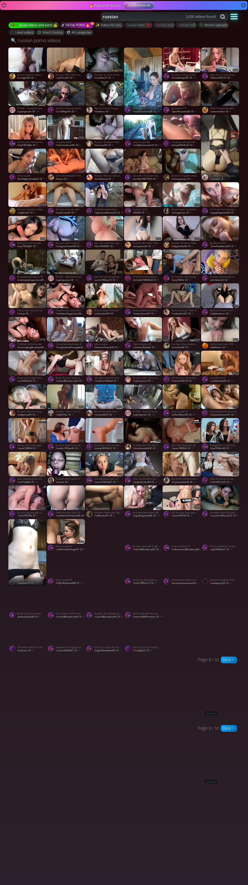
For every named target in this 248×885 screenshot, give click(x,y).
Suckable (218, 179)
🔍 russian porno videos (36, 40)
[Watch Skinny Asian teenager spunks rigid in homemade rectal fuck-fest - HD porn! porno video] (27, 435)
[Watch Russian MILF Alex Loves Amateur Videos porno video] (66, 64)
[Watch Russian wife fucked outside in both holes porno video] (66, 233)
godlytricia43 (27, 414)
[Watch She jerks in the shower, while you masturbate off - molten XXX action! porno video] (104, 435)
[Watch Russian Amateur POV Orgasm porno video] (220, 570)
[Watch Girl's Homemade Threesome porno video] (66, 165)
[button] (234, 16)
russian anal (164, 25)
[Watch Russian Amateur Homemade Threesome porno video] (104, 132)
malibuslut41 (104, 515)
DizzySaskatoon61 (223, 414)
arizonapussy (181, 179)
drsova (24, 313)
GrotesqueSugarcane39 (32, 280)
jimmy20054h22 (183, 145)
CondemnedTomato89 (71, 515)
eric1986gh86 (66, 111)
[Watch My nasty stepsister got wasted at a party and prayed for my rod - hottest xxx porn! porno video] (182, 435)
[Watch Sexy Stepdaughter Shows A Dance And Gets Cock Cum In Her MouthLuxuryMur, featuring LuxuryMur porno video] (27, 469)
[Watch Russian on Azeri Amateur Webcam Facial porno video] (104, 64)
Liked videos (21, 32)
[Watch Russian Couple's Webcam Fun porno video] (182, 165)
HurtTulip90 (27, 482)
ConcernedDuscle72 (224, 515)
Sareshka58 (181, 347)
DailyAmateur (220, 313)
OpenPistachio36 (183, 111)
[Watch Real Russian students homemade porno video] (182, 199)
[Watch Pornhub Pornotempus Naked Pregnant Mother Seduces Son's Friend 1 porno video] (220, 199)
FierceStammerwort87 (186, 583)
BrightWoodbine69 (107, 650)
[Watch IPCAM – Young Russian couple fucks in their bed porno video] (27, 98)
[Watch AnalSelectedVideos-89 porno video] (143, 502)
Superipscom (28, 111)
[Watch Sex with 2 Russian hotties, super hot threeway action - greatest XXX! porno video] (143, 165)
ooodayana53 (220, 583)
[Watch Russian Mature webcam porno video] (104, 165)
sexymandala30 (183, 482)
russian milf (186, 25)
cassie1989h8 (28, 448)
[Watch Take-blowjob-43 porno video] (143, 334)
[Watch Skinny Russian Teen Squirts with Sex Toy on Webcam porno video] (182, 300)
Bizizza (62, 179)
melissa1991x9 (221, 77)
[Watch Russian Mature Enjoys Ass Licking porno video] (27, 401)
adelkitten (219, 347)
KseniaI (62, 482)
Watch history (50, 32)
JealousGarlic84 (28, 616)
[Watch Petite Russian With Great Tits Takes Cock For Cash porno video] (66, 502)
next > (228, 659)
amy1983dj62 (27, 145)
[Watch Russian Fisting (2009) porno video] (182, 64)
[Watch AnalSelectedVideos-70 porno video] (27, 266)
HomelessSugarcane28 (71, 313)
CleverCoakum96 (68, 145)
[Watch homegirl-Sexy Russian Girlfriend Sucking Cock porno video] (220, 502)
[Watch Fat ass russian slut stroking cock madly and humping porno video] (104, 637)
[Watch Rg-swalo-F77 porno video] (182, 98)
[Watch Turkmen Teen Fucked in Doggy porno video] (220, 148)
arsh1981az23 (221, 482)
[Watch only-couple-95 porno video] (66, 570)
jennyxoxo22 (143, 246)
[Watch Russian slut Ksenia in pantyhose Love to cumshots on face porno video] (66, 469)
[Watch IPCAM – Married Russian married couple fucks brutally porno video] (66, 266)
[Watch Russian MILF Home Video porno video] (143, 367)
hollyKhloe (65, 414)
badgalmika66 (182, 246)
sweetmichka (220, 111)
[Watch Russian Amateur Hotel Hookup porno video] (27, 199)
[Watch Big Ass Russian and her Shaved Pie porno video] (220, 300)
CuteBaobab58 (221, 381)
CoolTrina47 (65, 77)
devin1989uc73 (144, 583)
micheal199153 (182, 381)
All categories (79, 32)
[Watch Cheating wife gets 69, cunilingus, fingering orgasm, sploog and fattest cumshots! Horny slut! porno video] (182, 132)
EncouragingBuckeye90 (32, 347)
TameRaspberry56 (223, 246)
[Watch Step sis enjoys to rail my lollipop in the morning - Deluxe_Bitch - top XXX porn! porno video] (220, 469)
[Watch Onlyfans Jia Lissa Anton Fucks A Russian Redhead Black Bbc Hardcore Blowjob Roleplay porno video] (66, 300)
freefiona (102, 111)
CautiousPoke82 (145, 347)
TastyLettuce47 (144, 313)
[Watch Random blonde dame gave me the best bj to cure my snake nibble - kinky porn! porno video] (66, 98)
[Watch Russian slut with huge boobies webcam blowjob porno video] (143, 536)
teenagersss (182, 212)
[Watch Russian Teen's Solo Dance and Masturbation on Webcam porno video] (66, 401)
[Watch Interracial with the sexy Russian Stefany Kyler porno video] (143, 603)
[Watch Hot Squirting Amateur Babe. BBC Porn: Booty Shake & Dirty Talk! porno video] (182, 334)
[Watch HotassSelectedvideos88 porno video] (143, 300)
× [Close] (244, 5)
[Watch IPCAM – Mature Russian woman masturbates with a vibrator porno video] (143, 401)
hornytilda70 (105, 414)
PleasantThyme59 (107, 347)
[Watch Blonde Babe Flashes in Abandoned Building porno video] (104, 300)
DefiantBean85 (183, 414)
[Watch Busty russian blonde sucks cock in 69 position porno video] (27, 603)
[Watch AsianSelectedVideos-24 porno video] (220, 401)
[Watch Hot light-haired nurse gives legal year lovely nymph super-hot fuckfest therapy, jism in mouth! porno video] (104, 367)
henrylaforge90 (184, 77)
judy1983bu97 (221, 549)
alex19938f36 (104, 246)
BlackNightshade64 (31, 179)
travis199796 (27, 515)
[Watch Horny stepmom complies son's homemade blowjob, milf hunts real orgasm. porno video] (220, 536)
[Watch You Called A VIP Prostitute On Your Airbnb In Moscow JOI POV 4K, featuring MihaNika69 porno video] (66, 603)
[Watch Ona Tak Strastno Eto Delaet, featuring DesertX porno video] (143, 469)
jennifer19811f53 (145, 179)
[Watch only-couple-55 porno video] (182, 401)
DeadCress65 (66, 212)
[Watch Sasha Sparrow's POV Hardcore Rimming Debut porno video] (220, 334)
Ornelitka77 (104, 77)
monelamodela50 (145, 448)
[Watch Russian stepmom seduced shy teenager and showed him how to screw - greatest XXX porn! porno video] (66, 435)
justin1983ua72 (106, 280)
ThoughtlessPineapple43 (71, 347)
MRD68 (141, 212)
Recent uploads (213, 25)
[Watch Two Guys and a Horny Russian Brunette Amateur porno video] (143, 637)
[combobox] (159, 16)
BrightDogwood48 (69, 583)
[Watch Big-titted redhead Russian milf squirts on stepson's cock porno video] (182, 469)
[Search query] (156, 16)
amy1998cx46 (221, 448)
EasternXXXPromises (148, 616)
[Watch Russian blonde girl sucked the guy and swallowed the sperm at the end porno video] (220, 266)
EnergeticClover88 (69, 246)
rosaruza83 (104, 145)
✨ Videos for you (108, 25)
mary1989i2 (180, 280)
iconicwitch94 (104, 313)
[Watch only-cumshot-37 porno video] (182, 536)
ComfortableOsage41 (70, 549)
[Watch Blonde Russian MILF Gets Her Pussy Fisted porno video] (104, 401)
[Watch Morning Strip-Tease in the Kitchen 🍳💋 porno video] (27, 552)
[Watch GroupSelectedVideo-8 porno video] (66, 334)
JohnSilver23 (220, 280)
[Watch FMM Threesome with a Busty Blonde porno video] (220, 98)
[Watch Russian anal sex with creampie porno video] (66, 199)
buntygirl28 (26, 77)
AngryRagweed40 (146, 515)
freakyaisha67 (182, 313)
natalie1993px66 (68, 448)
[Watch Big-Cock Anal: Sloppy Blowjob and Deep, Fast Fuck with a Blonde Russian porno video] (104, 98)
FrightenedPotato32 (109, 212)
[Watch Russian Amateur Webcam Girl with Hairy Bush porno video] (182, 233)
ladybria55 (26, 212)
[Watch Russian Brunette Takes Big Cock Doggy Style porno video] (143, 233)
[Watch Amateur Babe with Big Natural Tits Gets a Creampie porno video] (104, 502)
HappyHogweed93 (222, 212)
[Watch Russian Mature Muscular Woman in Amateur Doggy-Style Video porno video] (27, 64)
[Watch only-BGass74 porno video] (220, 367)
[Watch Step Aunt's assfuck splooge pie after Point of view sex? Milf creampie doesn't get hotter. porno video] (220, 64)
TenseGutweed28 (146, 111)
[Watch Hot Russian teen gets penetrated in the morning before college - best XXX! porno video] (182, 502)
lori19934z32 (27, 381)
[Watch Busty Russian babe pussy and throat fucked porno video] (66, 367)
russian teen (135, 25)
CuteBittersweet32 (147, 145)
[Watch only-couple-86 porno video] (143, 132)
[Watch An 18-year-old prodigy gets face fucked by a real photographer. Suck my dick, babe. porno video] (182, 266)
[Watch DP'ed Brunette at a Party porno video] (27, 637)
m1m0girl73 (142, 650)
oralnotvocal (143, 381)
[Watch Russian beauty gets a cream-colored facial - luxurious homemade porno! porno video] (27, 502)
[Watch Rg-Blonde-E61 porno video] (220, 233)
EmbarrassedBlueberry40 (186, 549)
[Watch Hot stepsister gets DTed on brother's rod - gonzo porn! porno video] (104, 469)
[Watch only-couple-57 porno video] (66, 536)
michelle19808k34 (146, 280)
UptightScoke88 (145, 482)
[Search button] (223, 16)
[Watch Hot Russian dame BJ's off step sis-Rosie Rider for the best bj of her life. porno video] (182, 367)
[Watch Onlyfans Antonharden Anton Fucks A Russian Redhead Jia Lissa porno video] (27, 334)
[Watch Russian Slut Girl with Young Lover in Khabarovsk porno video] (143, 435)
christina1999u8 (106, 381)
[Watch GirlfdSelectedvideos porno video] (104, 199)
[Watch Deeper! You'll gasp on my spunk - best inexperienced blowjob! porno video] (66, 637)
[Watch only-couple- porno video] (27, 165)
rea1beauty (104, 179)
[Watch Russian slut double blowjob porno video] (104, 603)
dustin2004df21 (68, 650)
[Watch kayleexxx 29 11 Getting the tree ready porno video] (143, 81)
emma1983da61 (106, 482)
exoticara (25, 650)
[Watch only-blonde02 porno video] (66, 132)
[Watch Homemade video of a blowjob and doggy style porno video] (182, 570)
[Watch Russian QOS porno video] (143, 199)
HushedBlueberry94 (70, 381)
